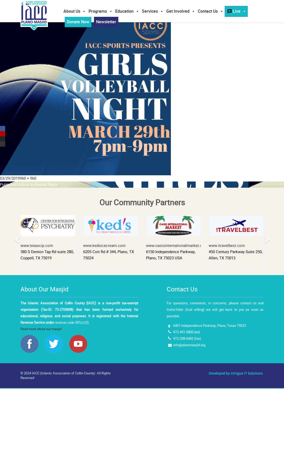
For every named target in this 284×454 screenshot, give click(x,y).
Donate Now (78, 22)
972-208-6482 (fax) (187, 338)
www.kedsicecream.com (110, 231)
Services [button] (153, 11)
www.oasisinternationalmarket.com (177, 231)
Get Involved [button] (180, 11)
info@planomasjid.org (189, 345)
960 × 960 (28, 178)
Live (239, 11)
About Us (74, 11)
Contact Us (210, 11)
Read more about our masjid (40, 329)
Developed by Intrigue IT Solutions (236, 373)
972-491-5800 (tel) (186, 332)
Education (127, 11)
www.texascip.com (48, 231)
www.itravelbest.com (236, 231)
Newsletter (106, 22)
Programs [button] (101, 11)
